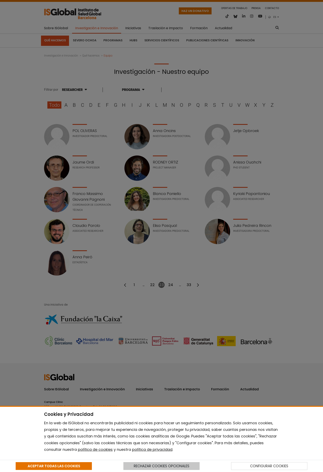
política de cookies (95, 449)
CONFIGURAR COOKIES (269, 466)
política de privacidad (152, 449)
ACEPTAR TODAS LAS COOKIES (54, 466)
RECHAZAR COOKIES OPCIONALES (161, 466)
